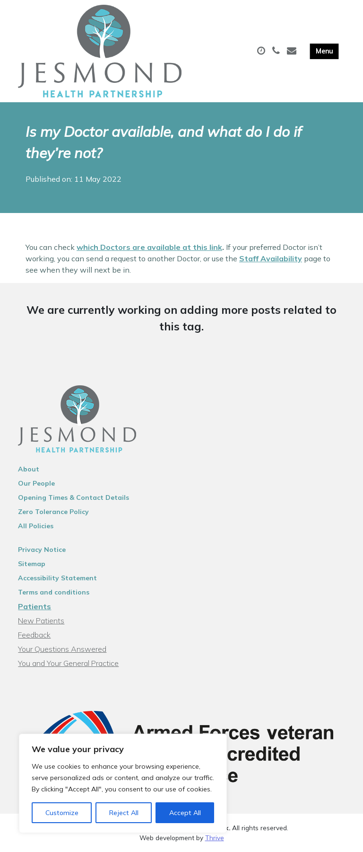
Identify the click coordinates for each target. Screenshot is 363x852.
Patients (34, 606)
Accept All (185, 812)
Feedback (34, 634)
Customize (61, 812)
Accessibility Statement (57, 578)
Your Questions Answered (62, 649)
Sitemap (31, 563)
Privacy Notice (42, 549)
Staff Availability (270, 258)
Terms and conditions (53, 592)
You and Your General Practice (68, 663)
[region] (123, 783)
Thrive (214, 838)
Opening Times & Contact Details (73, 497)
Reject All (123, 812)
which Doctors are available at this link (149, 247)
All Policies (35, 526)
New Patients (41, 620)
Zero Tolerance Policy (53, 511)
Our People (36, 483)
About (28, 469)
